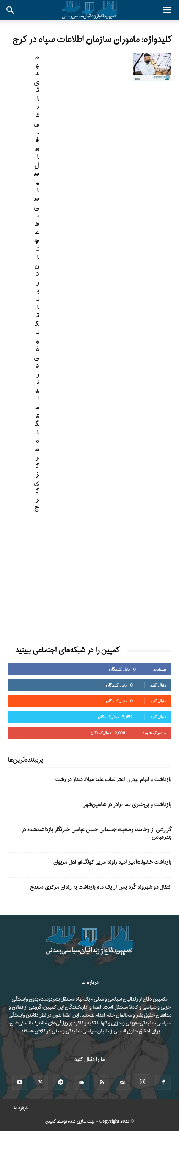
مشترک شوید (154, 732)
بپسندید (159, 669)
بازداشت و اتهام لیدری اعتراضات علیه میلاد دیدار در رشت (113, 779)
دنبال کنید (158, 685)
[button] (167, 10)
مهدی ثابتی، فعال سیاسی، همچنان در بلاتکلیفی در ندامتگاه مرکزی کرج (36, 282)
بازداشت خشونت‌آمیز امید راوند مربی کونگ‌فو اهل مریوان (112, 862)
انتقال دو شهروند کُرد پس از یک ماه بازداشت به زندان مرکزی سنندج (100, 887)
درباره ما (21, 1108)
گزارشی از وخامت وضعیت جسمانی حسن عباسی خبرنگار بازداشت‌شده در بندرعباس (96, 833)
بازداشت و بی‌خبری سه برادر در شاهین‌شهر (127, 804)
